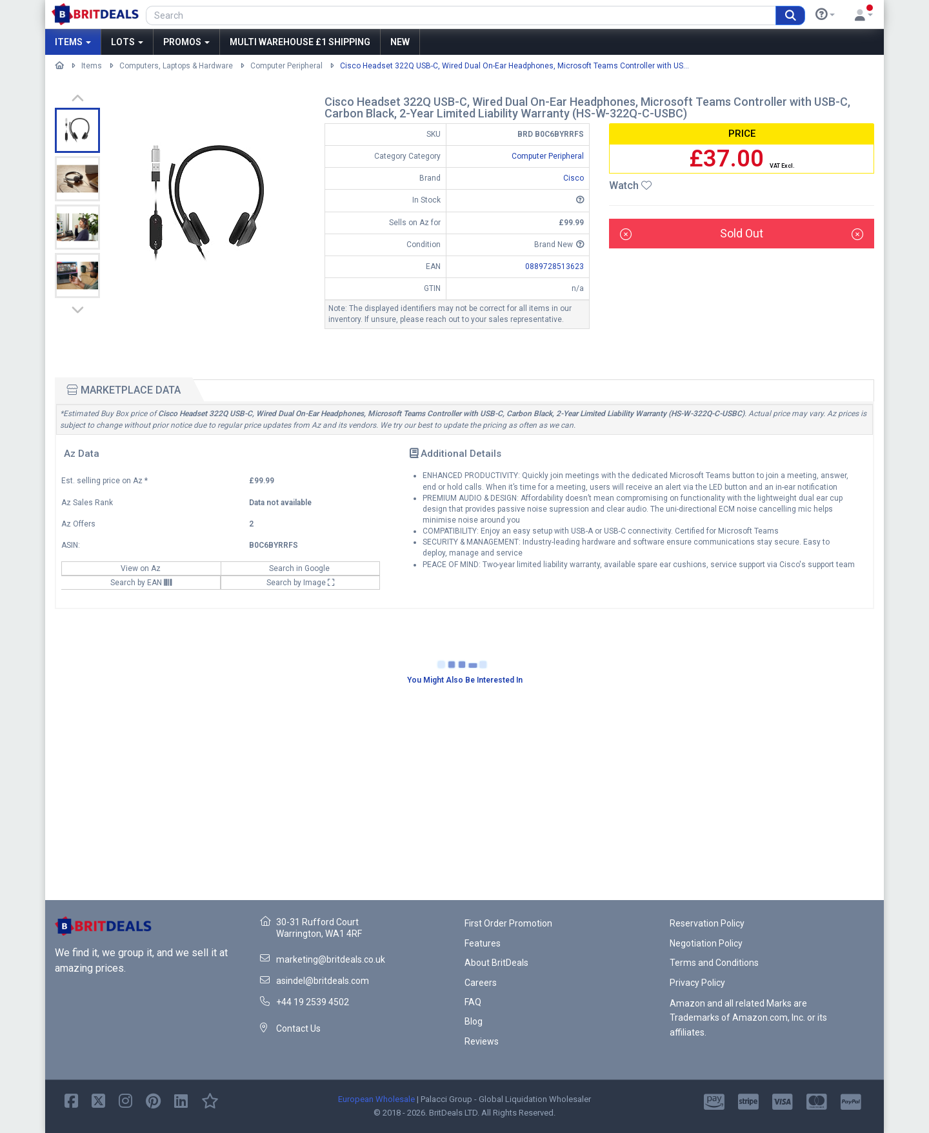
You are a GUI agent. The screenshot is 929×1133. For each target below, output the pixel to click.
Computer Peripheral (286, 65)
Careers (480, 983)
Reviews (481, 1041)
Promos (186, 42)
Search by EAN (141, 582)
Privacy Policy (697, 983)
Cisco (573, 178)
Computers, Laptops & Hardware (176, 65)
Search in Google (300, 568)
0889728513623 (554, 266)
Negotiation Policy (706, 943)
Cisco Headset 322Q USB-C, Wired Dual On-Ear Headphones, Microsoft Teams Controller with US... (514, 65)
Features (482, 943)
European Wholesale (376, 1099)
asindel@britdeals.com (322, 981)
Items (73, 42)
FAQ (472, 1002)
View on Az (142, 568)
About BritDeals (496, 963)
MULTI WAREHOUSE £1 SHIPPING (300, 42)
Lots (127, 42)
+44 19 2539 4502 (312, 1002)
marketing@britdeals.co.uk (330, 959)
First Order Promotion (508, 923)
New (400, 42)
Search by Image (300, 582)
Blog (473, 1021)
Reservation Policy (707, 923)
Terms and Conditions (714, 963)
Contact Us (298, 1028)
